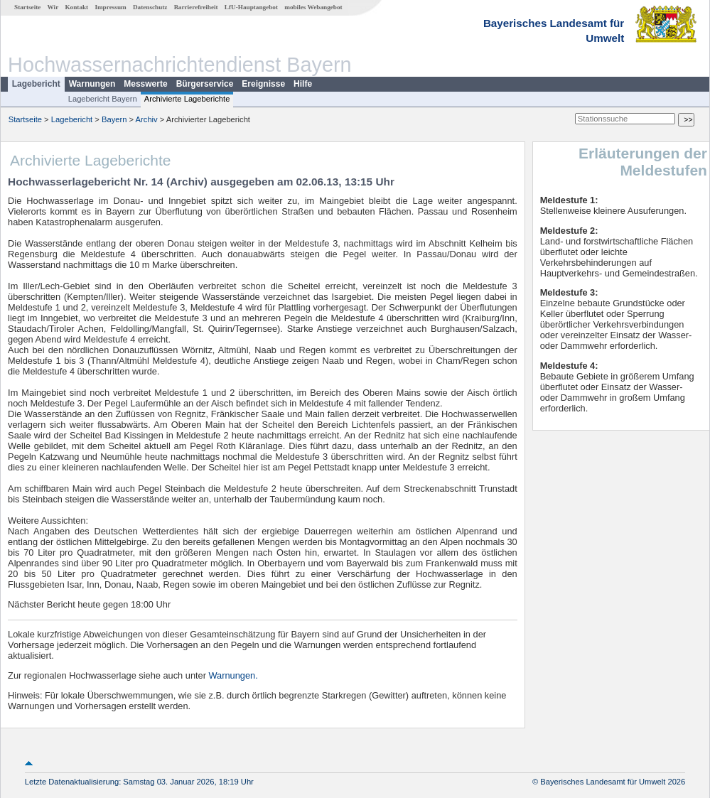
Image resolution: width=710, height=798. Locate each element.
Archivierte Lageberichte (187, 99)
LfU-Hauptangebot (251, 7)
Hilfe (303, 84)
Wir (53, 7)
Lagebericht (36, 84)
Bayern (114, 119)
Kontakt (76, 7)
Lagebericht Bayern (102, 99)
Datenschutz (150, 7)
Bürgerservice (205, 84)
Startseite (27, 7)
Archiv (147, 119)
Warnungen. (233, 675)
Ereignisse (263, 84)
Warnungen (92, 84)
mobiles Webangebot (313, 7)
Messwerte (145, 84)
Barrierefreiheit (196, 7)
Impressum (110, 7)
